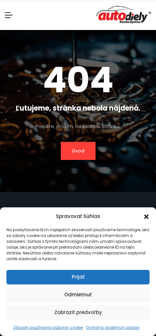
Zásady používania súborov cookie (48, 327)
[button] (146, 216)
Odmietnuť (78, 294)
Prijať (78, 276)
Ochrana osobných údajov (113, 327)
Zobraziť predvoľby (78, 312)
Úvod (78, 151)
